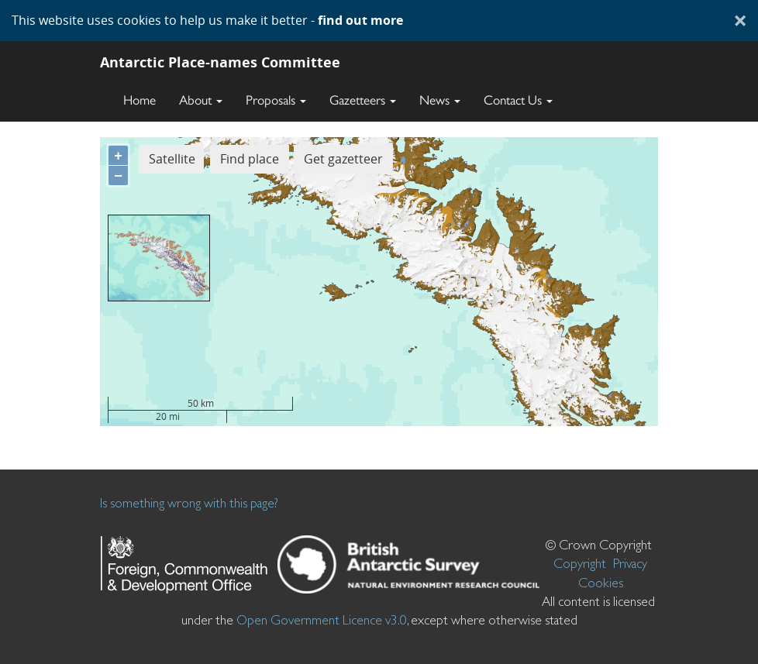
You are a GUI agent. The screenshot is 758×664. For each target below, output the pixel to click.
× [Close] (740, 20)
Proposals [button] (276, 100)
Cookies (600, 582)
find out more (360, 20)
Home (139, 100)
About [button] (200, 100)
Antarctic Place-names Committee (220, 62)
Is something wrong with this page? (189, 503)
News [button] (439, 100)
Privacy (630, 563)
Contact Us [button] (518, 100)
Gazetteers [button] (362, 100)
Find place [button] (249, 158)
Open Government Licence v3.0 (321, 620)
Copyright (579, 563)
